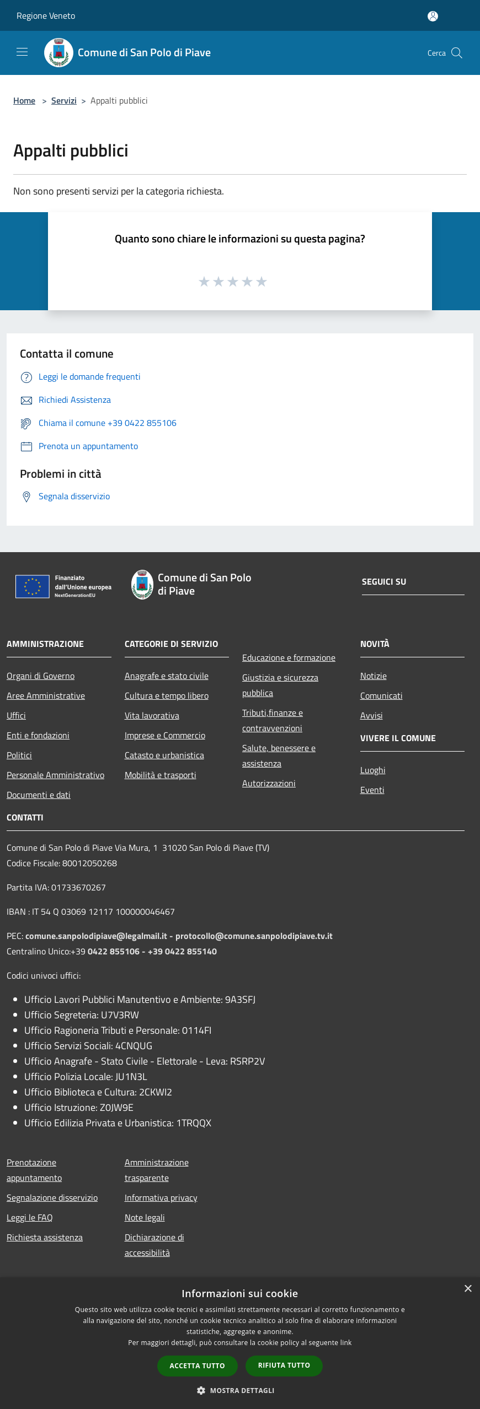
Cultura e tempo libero (167, 695)
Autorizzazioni (269, 783)
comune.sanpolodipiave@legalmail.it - (100, 935)
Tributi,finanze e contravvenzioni (272, 720)
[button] (240, 1390)
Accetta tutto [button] (197, 1365)
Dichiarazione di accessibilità (154, 1244)
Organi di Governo (40, 675)
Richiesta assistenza (45, 1237)
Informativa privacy (161, 1197)
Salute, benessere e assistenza (279, 755)
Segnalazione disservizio (52, 1197)
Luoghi (373, 769)
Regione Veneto (46, 15)
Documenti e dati (39, 794)
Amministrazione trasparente (157, 1170)
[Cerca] (456, 53)
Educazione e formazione (288, 657)
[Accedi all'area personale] (433, 16)
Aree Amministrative (46, 695)
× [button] (467, 1289)
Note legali (145, 1217)
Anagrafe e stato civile (167, 675)
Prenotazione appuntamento (34, 1170)
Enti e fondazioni (38, 735)
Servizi (64, 100)
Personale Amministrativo (55, 774)
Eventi (372, 789)
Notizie (373, 675)
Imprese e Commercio (165, 735)
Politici (19, 755)
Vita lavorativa (152, 715)
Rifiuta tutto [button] (284, 1365)
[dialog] (240, 1343)
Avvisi (371, 715)
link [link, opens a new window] (346, 1342)
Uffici (16, 715)
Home (24, 100)
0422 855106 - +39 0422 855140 (152, 951)
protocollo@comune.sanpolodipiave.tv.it (254, 935)
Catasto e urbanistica (164, 755)
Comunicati (381, 695)
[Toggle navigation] (22, 51)
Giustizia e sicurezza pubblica (280, 685)
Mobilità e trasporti (160, 774)
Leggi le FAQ (30, 1217)
